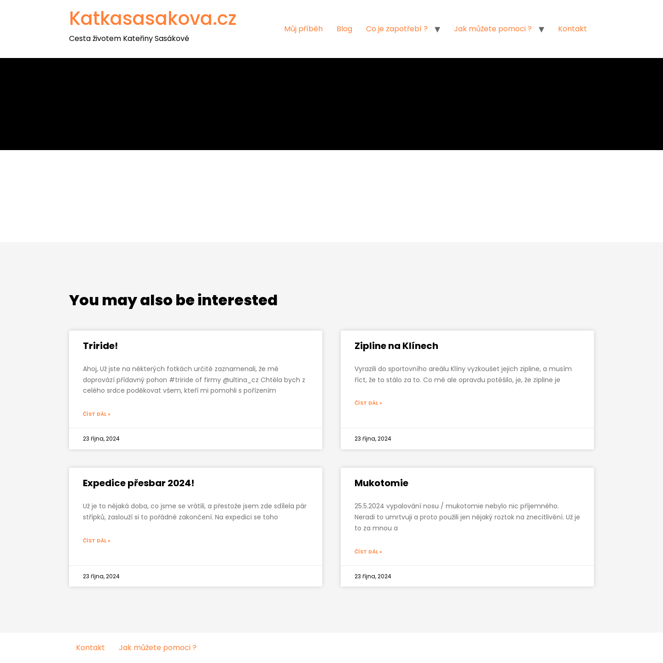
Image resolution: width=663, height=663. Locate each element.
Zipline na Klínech (396, 345)
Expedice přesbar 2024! (138, 483)
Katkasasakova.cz (153, 18)
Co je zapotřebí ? (397, 28)
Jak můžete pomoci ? (493, 28)
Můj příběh (303, 28)
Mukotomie (381, 483)
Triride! (100, 345)
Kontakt (572, 28)
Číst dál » (96, 414)
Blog (344, 28)
